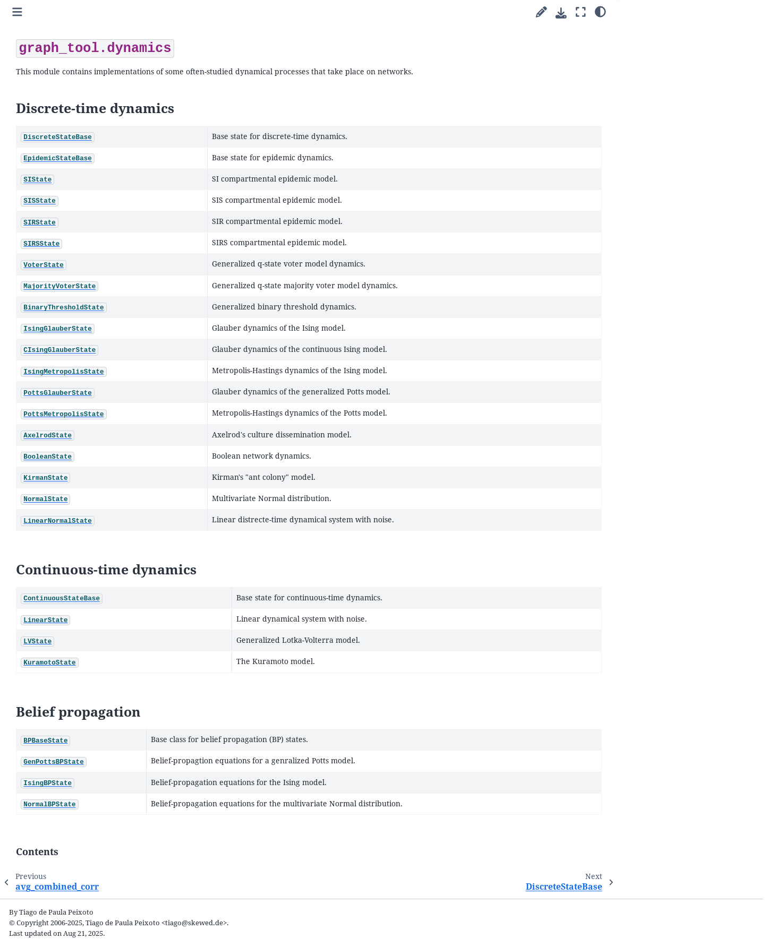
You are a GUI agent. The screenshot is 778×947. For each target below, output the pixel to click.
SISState (59, 408)
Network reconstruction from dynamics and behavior (86, 223)
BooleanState (68, 559)
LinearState (65, 621)
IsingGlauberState (75, 484)
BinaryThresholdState (82, 471)
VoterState (63, 446)
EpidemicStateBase (77, 384)
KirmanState (66, 571)
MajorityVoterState (77, 459)
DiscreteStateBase (75, 371)
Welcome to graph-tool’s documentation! (68, 132)
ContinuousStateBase (81, 609)
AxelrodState (67, 546)
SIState (57, 396)
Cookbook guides (57, 173)
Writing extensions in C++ (80, 265)
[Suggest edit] (541, 12)
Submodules (50, 277)
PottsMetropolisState (81, 534)
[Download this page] (561, 13)
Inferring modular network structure (82, 190)
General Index (47, 895)
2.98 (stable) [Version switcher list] (87, 50)
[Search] (90, 103)
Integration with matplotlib (82, 252)
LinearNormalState (77, 596)
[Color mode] (600, 11)
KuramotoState (71, 646)
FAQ (36, 844)
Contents (650, 74)
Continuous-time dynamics (671, 46)
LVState (58, 634)
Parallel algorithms (60, 161)
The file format (60, 831)
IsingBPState (67, 683)
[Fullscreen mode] (581, 12)
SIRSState (62, 433)
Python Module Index (59, 911)
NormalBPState (71, 696)
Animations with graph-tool (83, 240)
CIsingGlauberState (77, 496)
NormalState (67, 584)
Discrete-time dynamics (669, 32)
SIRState (60, 421)
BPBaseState (66, 658)
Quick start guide (57, 148)
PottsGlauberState (76, 521)
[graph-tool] (140, 75)
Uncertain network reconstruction (93, 207)
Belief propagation (658, 60)
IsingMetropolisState (80, 509)
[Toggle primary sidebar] (183, 12)
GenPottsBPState (73, 671)
